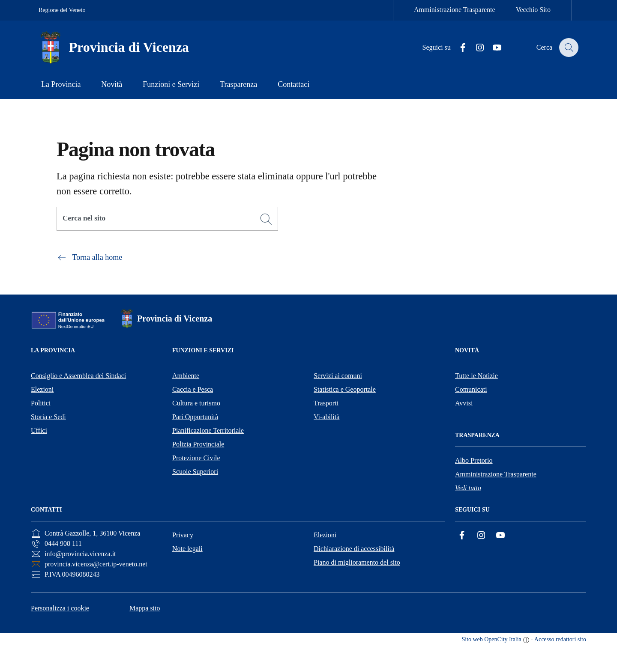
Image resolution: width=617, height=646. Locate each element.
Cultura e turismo (196, 403)
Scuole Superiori (195, 471)
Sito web (471, 639)
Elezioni (42, 389)
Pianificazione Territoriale (208, 430)
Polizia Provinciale (198, 444)
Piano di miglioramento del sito (357, 562)
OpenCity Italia (502, 639)
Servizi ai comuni (338, 375)
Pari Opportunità (195, 416)
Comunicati (471, 389)
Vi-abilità (326, 416)
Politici (41, 403)
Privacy (182, 535)
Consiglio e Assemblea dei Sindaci (78, 375)
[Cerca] (266, 219)
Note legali (187, 548)
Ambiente (185, 375)
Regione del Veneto (62, 10)
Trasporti (326, 403)
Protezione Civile (196, 457)
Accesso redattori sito (560, 639)
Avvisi (464, 403)
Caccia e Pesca (192, 389)
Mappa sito (144, 608)
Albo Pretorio (474, 460)
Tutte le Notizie (476, 375)
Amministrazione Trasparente (454, 9)
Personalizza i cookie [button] (60, 608)
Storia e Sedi (48, 416)
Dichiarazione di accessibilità (354, 548)
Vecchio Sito (533, 9)
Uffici (39, 430)
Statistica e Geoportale (345, 389)
